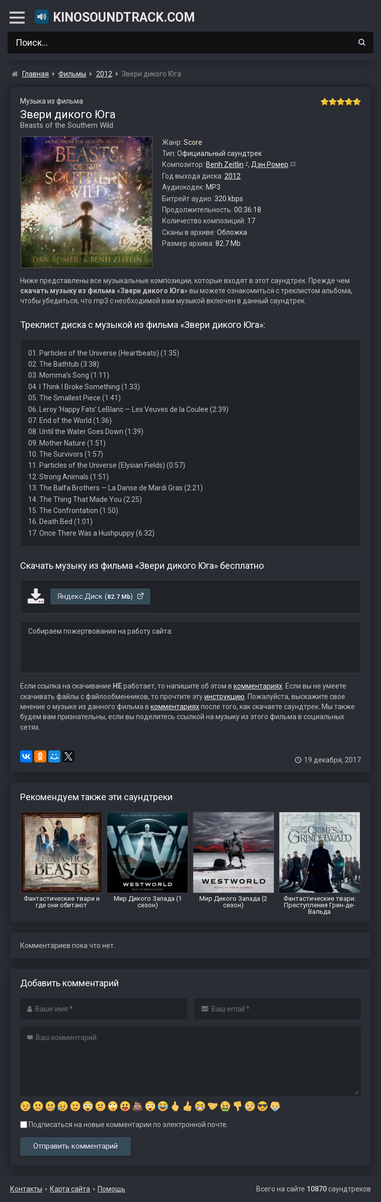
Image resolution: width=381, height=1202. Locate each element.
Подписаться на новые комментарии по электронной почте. (124, 1125)
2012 (232, 176)
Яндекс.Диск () (100, 596)
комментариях (258, 686)
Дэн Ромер (269, 164)
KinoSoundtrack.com (114, 17)
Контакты (26, 1189)
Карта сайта (70, 1189)
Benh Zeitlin (225, 164)
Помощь (111, 1189)
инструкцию (224, 697)
